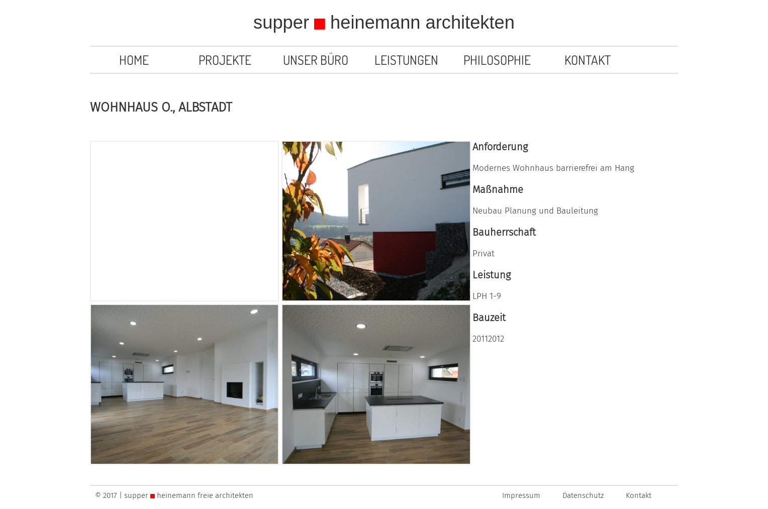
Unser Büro (315, 60)
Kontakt (587, 60)
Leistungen (406, 60)
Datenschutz (583, 495)
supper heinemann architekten (384, 22)
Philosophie (497, 60)
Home (134, 60)
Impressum (521, 495)
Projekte (225, 60)
